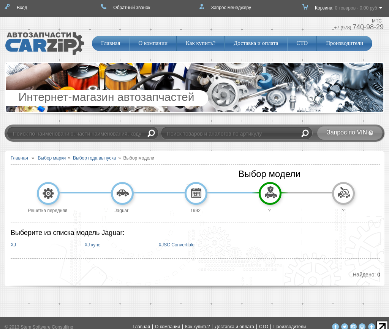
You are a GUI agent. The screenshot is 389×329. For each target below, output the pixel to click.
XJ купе (93, 245)
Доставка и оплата (256, 43)
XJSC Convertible (176, 245)
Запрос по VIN (347, 132)
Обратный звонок (131, 7)
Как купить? (200, 43)
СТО (302, 43)
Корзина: (346, 10)
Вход (22, 7)
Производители (344, 43)
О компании (153, 43)
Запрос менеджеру (231, 7)
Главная (110, 43)
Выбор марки (52, 158)
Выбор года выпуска (94, 158)
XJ (13, 245)
